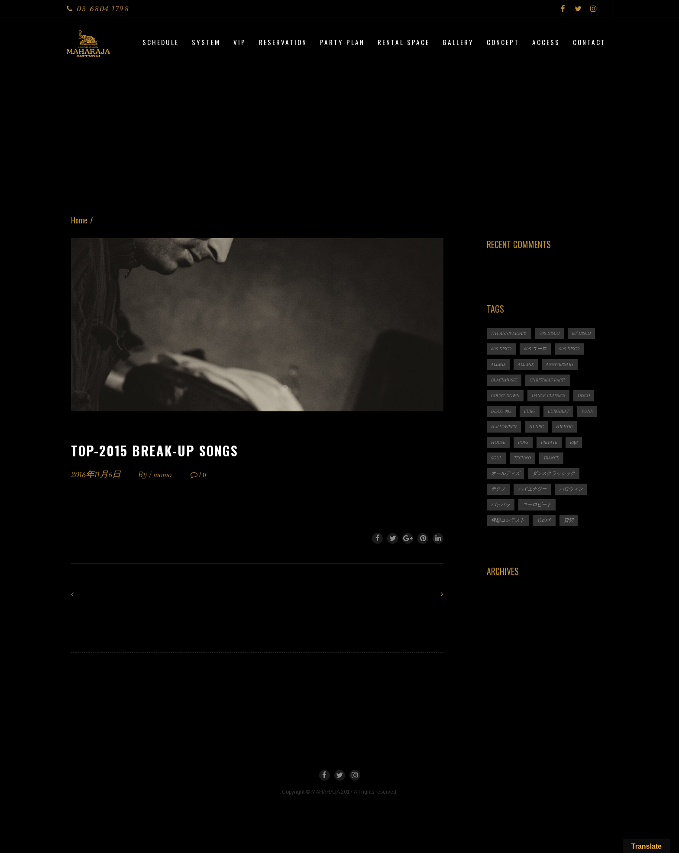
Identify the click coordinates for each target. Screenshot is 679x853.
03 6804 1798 (103, 8)
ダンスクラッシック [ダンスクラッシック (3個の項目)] (553, 473)
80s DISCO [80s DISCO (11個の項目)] (501, 349)
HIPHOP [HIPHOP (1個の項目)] (564, 427)
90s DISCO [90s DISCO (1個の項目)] (569, 349)
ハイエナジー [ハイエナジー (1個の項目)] (532, 489)
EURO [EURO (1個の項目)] (529, 411)
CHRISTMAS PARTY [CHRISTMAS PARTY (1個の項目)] (548, 380)
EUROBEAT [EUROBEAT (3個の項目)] (558, 411)
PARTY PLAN (342, 42)
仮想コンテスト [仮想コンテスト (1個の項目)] (507, 520)
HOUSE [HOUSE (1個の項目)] (498, 442)
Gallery (458, 42)
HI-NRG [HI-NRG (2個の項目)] (536, 427)
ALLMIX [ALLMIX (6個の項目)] (498, 364)
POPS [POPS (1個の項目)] (523, 442)
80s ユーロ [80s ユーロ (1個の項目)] (535, 349)
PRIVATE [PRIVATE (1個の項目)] (549, 442)
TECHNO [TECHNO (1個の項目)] (522, 458)
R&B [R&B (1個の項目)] (574, 442)
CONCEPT (503, 42)
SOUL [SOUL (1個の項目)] (496, 458)
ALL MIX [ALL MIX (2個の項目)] (526, 364)
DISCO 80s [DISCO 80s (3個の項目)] (501, 411)
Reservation (283, 42)
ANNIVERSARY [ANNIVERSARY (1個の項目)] (559, 364)
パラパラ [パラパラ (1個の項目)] (500, 504)
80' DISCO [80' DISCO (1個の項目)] (581, 333)
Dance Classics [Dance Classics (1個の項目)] (548, 395)
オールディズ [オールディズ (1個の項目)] (505, 473)
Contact (589, 42)
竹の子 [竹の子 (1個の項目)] (544, 520)
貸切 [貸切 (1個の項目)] (568, 520)
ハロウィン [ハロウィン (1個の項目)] (571, 489)
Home (79, 220)
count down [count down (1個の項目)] (505, 395)
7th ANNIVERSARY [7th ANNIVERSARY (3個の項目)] (509, 333)
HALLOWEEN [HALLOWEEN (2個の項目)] (504, 427)
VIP (239, 42)
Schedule (160, 42)
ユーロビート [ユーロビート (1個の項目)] (537, 504)
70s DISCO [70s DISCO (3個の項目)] (549, 333)
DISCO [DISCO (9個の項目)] (584, 395)
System (206, 42)
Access (546, 42)
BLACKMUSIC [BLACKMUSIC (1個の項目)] (504, 380)
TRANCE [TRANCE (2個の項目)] (551, 458)
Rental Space (404, 42)
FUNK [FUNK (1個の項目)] (587, 411)
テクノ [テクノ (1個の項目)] (498, 489)
